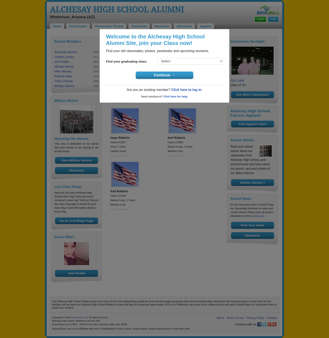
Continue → (164, 75)
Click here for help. (175, 96)
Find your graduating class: (126, 61)
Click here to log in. (186, 90)
